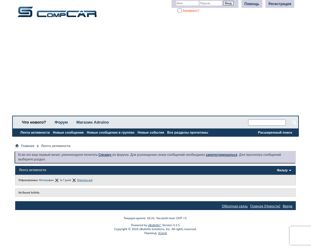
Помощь (251, 4)
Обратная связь (235, 206)
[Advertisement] (155, 68)
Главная (27, 145)
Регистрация (279, 4)
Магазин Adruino (93, 122)
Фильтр (282, 170)
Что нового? (34, 122)
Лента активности (35, 132)
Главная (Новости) (265, 206)
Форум (61, 122)
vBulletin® (155, 225)
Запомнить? (189, 10)
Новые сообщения (68, 132)
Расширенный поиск (275, 132)
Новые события (151, 132)
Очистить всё (85, 180)
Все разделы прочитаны (187, 132)
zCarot (162, 233)
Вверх (287, 206)
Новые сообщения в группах (111, 132)
